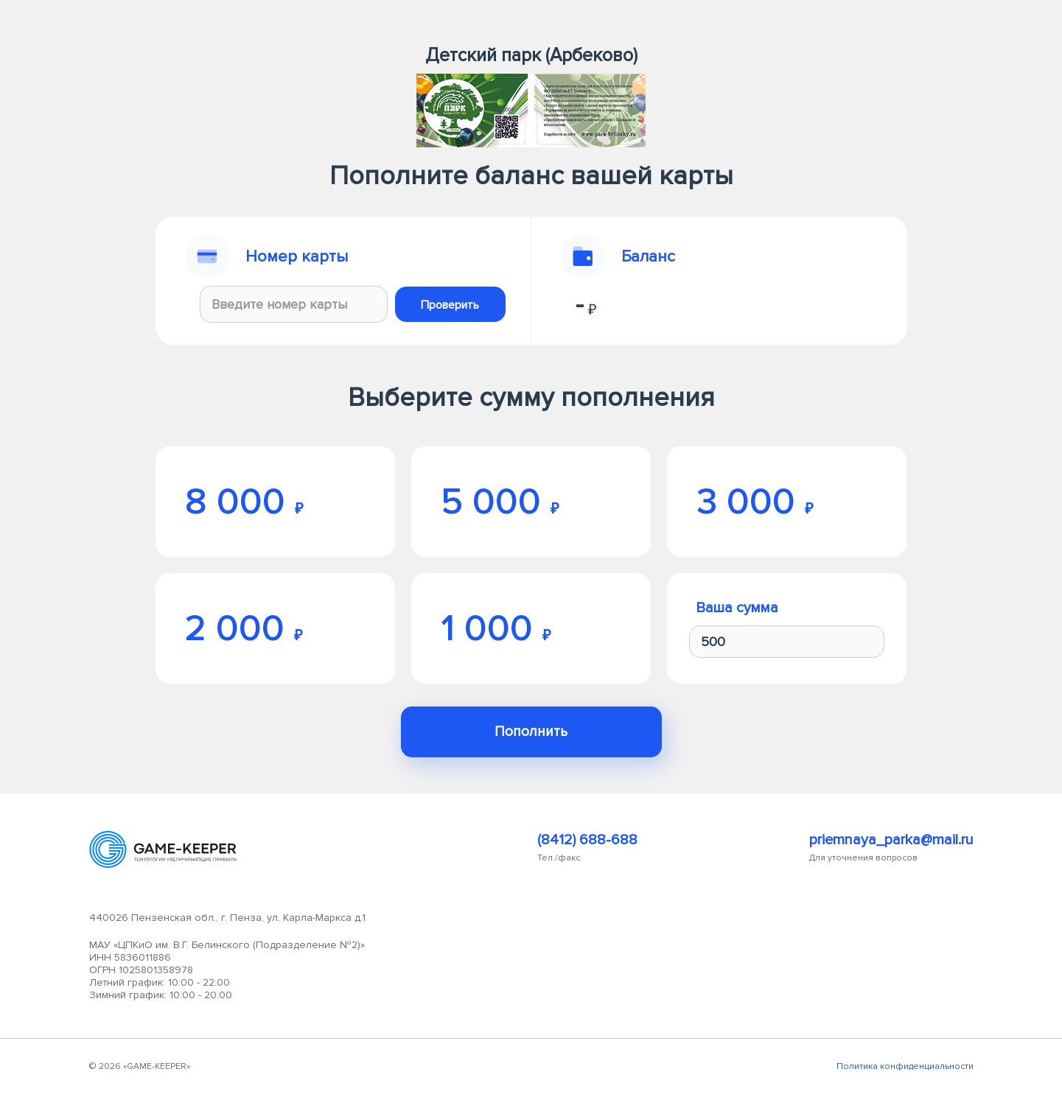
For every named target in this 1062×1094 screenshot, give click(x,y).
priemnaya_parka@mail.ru (891, 840)
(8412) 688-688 (587, 840)
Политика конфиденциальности (905, 1066)
